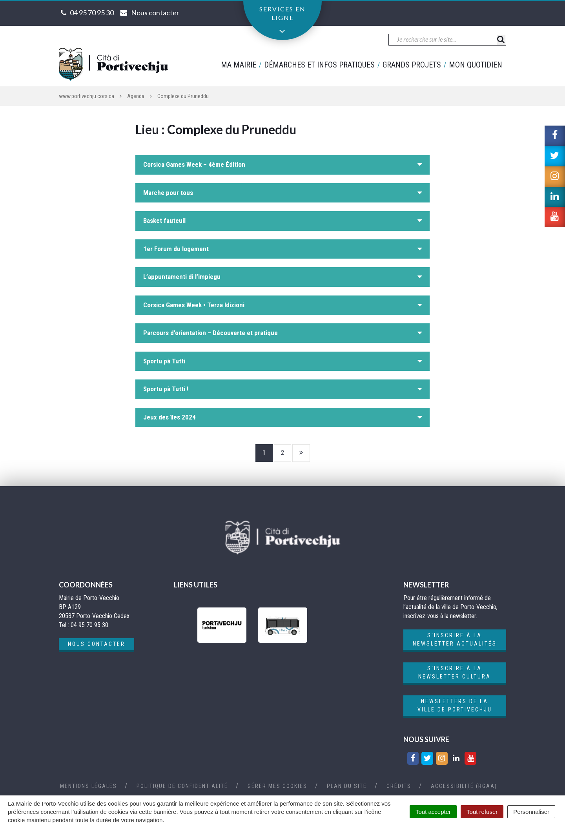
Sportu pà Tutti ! (165, 389)
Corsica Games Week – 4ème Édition (194, 164)
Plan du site (347, 786)
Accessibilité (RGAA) (464, 786)
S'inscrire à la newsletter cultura (454, 672)
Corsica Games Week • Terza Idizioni (193, 305)
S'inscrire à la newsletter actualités (455, 639)
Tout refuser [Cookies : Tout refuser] (482, 811)
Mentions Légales (88, 786)
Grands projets (412, 64)
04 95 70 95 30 (92, 12)
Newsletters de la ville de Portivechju (454, 705)
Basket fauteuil (164, 220)
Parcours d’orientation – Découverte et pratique (210, 333)
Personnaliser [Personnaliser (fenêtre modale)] (531, 811)
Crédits (398, 786)
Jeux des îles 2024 (169, 417)
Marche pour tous (168, 193)
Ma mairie (238, 64)
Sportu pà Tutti (164, 361)
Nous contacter (96, 644)
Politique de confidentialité (182, 786)
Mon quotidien (475, 64)
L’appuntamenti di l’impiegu (182, 277)
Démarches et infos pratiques (319, 64)
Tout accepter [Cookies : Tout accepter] (433, 811)
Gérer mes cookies (277, 786)
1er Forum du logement (176, 249)
